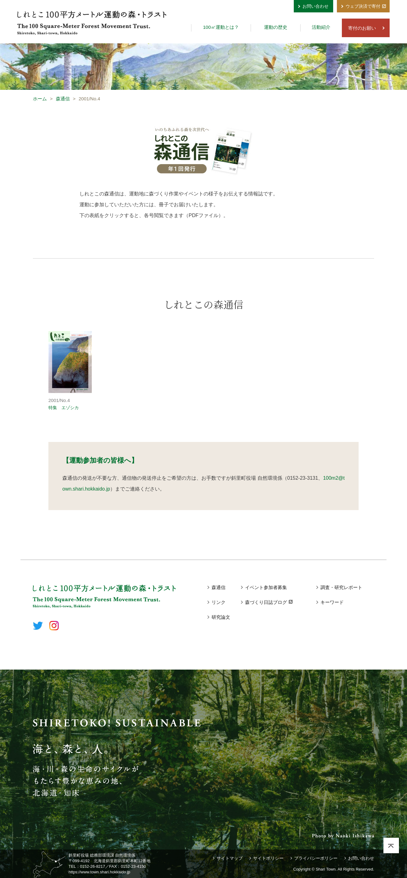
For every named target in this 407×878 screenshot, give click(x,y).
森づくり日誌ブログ (266, 602)
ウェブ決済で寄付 (363, 6)
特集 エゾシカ (63, 407)
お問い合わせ (315, 6)
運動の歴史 (275, 27)
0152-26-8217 (92, 866)
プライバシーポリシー (316, 858)
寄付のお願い (362, 28)
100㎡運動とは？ (221, 27)
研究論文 (221, 617)
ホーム (40, 98)
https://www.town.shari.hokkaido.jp (99, 872)
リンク (219, 602)
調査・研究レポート (341, 587)
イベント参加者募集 (266, 587)
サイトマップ (230, 858)
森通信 (63, 98)
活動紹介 (321, 27)
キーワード (332, 602)
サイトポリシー (268, 858)
